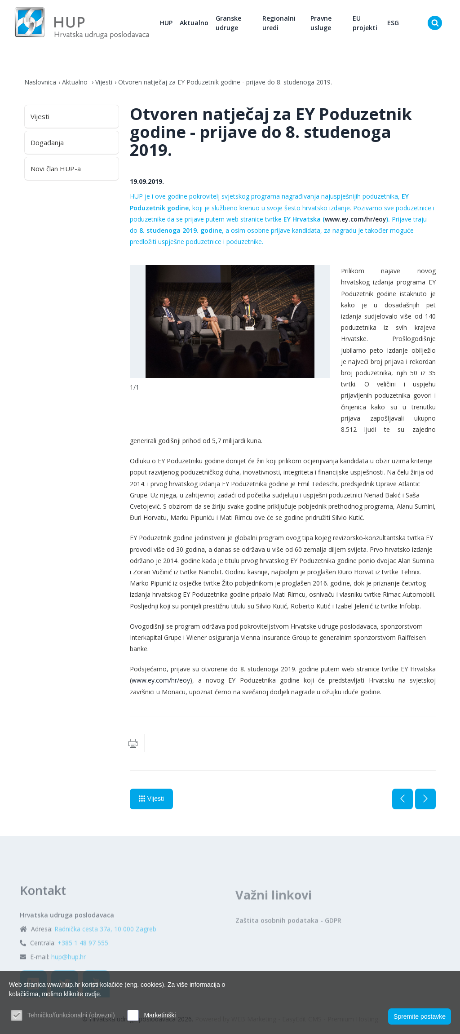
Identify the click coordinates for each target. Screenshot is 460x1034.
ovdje (92, 994)
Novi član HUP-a (56, 168)
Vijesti (103, 82)
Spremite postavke (420, 1016)
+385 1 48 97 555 (83, 967)
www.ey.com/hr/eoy (355, 219)
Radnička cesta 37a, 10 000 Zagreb (105, 953)
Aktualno (194, 22)
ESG (393, 22)
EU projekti (365, 23)
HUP (166, 22)
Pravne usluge (321, 23)
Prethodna (402, 799)
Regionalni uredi (279, 23)
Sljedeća (425, 799)
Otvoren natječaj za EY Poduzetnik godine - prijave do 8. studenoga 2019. (225, 82)
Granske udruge (228, 23)
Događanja (47, 142)
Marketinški (160, 1015)
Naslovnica (40, 82)
